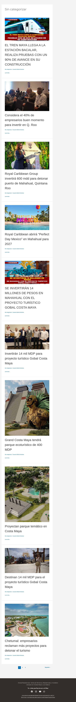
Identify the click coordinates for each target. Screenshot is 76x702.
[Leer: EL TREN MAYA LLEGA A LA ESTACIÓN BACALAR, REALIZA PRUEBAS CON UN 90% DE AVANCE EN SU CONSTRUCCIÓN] (27, 29)
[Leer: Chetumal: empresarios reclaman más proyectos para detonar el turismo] (27, 625)
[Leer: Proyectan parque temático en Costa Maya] (27, 499)
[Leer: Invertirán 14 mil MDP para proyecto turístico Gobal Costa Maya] (27, 341)
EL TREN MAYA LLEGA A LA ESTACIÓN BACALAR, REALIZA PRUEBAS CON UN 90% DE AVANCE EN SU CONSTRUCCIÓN (26, 54)
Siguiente (47, 672)
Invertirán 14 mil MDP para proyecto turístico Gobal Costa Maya (27, 363)
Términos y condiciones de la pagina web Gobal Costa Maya (38, 697)
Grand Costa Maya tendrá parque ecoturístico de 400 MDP (27, 449)
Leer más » (7, 72)
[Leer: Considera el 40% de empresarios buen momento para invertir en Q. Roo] (27, 96)
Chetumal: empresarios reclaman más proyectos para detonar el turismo (25, 650)
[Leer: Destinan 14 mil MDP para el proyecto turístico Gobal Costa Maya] (27, 565)
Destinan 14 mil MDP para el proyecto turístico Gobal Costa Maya (26, 587)
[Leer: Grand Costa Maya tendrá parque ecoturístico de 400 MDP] (27, 412)
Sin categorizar (8, 69)
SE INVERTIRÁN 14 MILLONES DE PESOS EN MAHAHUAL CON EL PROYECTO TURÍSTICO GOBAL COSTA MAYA (26, 302)
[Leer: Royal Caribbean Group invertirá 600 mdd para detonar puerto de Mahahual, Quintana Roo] (27, 160)
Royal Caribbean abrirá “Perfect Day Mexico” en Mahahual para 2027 (25, 244)
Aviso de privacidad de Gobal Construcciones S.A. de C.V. (38, 695)
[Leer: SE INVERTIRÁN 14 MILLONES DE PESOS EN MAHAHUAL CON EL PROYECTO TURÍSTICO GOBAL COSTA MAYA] (27, 277)
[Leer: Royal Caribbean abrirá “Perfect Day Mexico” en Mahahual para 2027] (27, 222)
